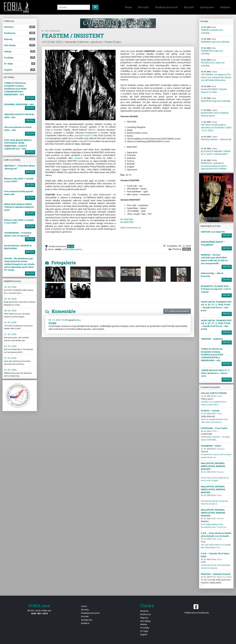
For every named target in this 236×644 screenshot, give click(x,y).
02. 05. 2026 (10, 346)
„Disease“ (78, 158)
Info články (145, 621)
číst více (30, 98)
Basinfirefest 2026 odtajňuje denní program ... (214, 113)
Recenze (144, 611)
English (143, 634)
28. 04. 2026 (10, 310)
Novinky (143, 7)
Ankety (143, 624)
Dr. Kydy (144, 631)
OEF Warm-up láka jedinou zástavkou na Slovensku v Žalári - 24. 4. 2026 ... (216, 126)
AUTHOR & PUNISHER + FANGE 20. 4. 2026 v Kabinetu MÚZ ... (215, 151)
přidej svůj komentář (177, 311)
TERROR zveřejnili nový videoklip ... (212, 30)
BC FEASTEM (126, 219)
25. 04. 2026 (10, 298)
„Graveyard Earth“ (82, 135)
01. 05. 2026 (10, 334)
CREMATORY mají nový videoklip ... (212, 51)
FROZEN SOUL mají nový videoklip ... (212, 63)
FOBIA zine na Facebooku (197, 608)
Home (128, 7)
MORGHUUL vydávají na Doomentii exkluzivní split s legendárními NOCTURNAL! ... (215, 164)
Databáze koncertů (166, 7)
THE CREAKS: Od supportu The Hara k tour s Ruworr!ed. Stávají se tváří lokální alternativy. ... (216, 76)
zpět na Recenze (51, 31)
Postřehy (144, 627)
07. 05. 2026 (10, 358)
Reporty (144, 617)
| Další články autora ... (73, 249)
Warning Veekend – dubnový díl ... (216, 139)
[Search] (73, 7)
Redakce (225, 7)
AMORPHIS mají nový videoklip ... (215, 101)
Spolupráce (207, 7)
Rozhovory (145, 614)
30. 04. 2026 (10, 322)
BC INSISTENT (127, 222)
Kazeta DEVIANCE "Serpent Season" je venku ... (214, 89)
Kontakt (189, 7)
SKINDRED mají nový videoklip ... (216, 40)
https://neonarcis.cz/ (130, 227)
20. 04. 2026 (10, 287)
